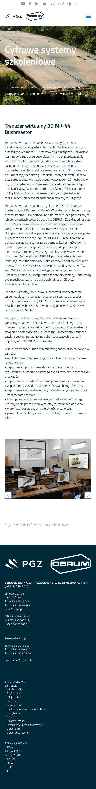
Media (9, 747)
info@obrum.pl (13, 609)
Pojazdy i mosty (16, 721)
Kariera (10, 759)
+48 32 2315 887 (19, 605)
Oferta (31, 87)
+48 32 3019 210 (19, 649)
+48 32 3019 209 (19, 601)
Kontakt (10, 763)
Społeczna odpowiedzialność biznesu (28, 709)
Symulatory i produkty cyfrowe (59, 87)
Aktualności (13, 751)
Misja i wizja (14, 697)
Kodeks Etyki (14, 705)
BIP (7, 771)
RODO (8, 767)
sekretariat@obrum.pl (18, 660)
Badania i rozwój (16, 743)
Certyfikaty (13, 713)
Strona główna (15, 87)
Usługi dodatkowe (17, 733)
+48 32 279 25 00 (20, 653)
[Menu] (88, 16)
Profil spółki (14, 693)
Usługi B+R (13, 729)
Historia (11, 701)
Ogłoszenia (12, 755)
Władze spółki (15, 689)
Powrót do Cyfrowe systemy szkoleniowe (40, 524)
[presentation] (8, 495)
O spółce (11, 686)
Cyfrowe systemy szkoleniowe (25, 93)
